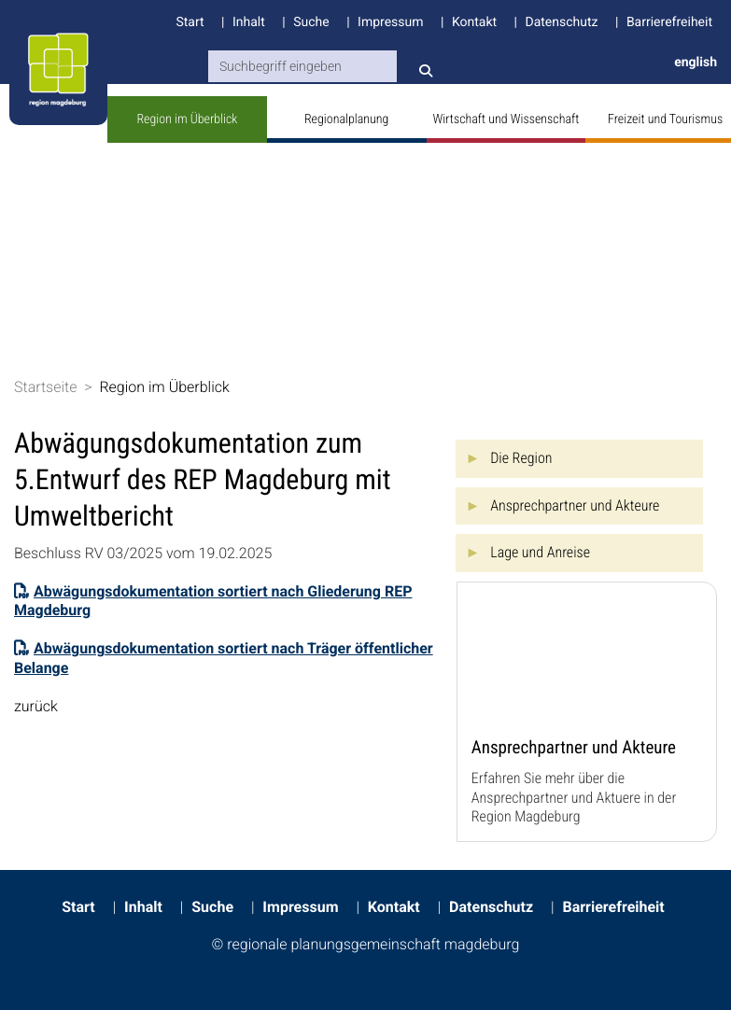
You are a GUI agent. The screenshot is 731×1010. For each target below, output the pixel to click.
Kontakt (474, 22)
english (695, 62)
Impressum (390, 22)
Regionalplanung (346, 119)
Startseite (45, 387)
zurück (36, 706)
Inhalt (248, 22)
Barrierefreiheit (669, 22)
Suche (311, 22)
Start (190, 22)
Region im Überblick (186, 119)
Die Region (521, 458)
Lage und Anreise (540, 552)
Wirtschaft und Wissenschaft (506, 119)
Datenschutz (561, 22)
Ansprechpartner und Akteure (574, 505)
